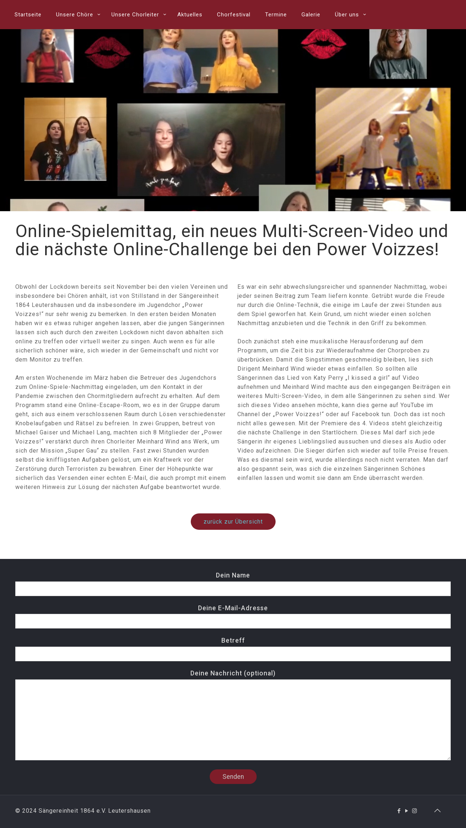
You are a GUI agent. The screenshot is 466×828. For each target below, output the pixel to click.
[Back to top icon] (437, 810)
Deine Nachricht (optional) (233, 715)
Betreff (233, 649)
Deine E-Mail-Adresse (233, 616)
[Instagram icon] (414, 811)
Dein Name (233, 584)
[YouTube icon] (407, 811)
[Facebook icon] (399, 811)
